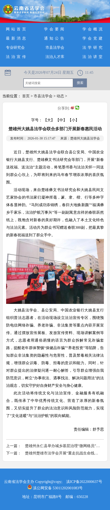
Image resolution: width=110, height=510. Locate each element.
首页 (26, 96)
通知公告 (55, 38)
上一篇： (13, 446)
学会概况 (93, 29)
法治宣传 (17, 57)
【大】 (49, 120)
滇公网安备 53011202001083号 (55, 488)
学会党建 (93, 38)
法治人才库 (54, 57)
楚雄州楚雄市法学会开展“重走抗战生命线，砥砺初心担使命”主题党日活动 (62, 453)
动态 (60, 96)
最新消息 (17, 38)
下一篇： (13, 453)
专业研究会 (15, 47)
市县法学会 (54, 47)
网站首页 (17, 29)
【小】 (73, 120)
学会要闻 (55, 29)
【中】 (61, 120)
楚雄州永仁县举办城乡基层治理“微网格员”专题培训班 (62, 446)
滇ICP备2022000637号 (84, 482)
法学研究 (93, 47)
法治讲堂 (93, 57)
